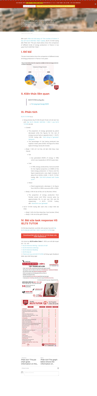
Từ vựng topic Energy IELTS (40, 112)
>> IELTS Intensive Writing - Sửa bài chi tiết (34, 223)
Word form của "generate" (50, 190)
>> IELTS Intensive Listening (29, 225)
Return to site (25, 380)
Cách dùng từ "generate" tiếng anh (47, 140)
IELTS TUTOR (25, 124)
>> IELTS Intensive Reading (29, 227)
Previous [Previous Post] (23, 372)
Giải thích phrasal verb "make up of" (59, 170)
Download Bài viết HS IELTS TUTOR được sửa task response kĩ (48, 216)
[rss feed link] (75, 380)
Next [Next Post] (51, 372)
